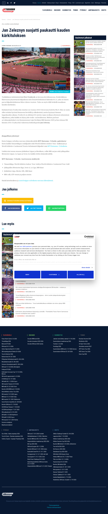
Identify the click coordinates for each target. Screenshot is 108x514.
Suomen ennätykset (7, 422)
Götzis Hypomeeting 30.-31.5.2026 (10, 349)
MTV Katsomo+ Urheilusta (57, 146)
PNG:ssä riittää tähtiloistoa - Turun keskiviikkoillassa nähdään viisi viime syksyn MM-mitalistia (41, 304)
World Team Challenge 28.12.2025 (36, 459)
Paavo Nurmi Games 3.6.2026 (9, 338)
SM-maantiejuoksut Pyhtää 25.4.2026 (11, 351)
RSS (73, 3)
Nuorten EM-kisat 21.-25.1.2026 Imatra (37, 449)
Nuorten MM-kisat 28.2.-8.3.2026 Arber (37, 439)
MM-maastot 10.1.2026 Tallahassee (11, 399)
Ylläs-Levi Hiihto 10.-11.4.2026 (60, 459)
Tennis (75, 12)
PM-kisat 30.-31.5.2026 (7, 346)
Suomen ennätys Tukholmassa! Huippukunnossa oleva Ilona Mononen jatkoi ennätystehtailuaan (95, 57)
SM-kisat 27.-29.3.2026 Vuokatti (36, 433)
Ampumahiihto (94, 12)
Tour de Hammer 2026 (7, 354)
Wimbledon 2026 (83, 341)
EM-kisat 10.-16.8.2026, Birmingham (11, 367)
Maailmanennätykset (7, 425)
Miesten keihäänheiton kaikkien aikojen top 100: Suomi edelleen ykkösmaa (95, 42)
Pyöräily (83, 12)
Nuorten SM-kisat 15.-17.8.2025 (10, 404)
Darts (92, 3)
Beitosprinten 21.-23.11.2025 (60, 469)
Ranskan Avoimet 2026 (85, 338)
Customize (54, 274)
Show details (86, 267)
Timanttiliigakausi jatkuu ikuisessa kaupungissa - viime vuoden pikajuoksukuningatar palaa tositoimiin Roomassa (40, 296)
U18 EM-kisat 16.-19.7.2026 (9, 379)
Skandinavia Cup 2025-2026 (60, 451)
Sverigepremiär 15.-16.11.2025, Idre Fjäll (38, 454)
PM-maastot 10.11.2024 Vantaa (10, 420)
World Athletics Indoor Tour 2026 (10, 391)
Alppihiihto (87, 3)
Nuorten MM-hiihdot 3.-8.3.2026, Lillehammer (64, 444)
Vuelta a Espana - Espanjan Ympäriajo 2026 (13, 439)
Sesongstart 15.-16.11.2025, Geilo (36, 456)
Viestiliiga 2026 (57, 346)
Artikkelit (44, 3)
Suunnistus (66, 12)
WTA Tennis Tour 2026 (84, 351)
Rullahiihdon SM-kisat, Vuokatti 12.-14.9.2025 (64, 479)
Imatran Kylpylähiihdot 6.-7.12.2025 (62, 477)
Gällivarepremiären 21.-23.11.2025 (62, 467)
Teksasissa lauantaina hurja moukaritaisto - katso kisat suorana (94, 71)
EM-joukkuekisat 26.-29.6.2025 (9, 412)
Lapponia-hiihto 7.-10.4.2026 (60, 436)
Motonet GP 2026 (6, 344)
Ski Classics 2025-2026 (59, 449)
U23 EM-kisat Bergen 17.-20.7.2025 (10, 409)
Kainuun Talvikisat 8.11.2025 (60, 472)
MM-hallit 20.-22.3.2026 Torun (9, 386)
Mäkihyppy (97, 3)
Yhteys (69, 3)
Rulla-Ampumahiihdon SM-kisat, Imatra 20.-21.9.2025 (38, 462)
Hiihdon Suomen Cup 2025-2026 (61, 441)
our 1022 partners (26, 246)
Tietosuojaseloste (54, 505)
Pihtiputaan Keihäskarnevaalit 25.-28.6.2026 (13, 359)
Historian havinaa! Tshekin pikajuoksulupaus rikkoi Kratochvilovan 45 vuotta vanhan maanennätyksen (40, 280)
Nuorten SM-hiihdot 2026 (59, 464)
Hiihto (103, 12)
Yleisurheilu (47, 12)
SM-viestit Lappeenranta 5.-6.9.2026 (11, 376)
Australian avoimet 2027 (85, 346)
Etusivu (34, 3)
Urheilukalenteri (63, 3)
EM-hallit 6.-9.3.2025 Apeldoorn (10, 414)
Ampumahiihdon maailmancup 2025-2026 (38, 441)
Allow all (81, 274)
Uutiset (39, 3)
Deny (27, 274)
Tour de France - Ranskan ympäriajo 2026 (12, 436)
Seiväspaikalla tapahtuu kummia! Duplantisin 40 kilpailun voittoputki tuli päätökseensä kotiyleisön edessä (95, 50)
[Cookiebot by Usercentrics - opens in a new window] (86, 237)
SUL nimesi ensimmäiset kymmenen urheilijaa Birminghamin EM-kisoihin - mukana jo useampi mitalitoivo (41, 288)
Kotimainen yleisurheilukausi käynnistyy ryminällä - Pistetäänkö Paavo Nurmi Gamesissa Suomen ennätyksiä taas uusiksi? (42, 312)
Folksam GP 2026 (6, 369)
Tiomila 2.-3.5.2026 (58, 344)
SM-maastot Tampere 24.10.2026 (10, 384)
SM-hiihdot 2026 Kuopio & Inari (61, 454)
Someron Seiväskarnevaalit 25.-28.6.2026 (12, 364)
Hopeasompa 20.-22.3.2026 (60, 462)
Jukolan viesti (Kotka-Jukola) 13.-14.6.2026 (64, 338)
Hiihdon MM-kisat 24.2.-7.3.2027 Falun (62, 456)
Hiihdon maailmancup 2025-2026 (61, 439)
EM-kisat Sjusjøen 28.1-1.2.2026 (36, 446)
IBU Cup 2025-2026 (32, 444)
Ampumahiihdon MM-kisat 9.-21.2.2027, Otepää (40, 466)
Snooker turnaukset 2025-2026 (35, 341)
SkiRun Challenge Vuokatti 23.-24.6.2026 (63, 433)
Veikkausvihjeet (51, 3)
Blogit (57, 3)
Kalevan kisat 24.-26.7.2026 (9, 356)
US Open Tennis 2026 (84, 344)
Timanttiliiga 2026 (6, 341)
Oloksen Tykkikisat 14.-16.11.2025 (61, 474)
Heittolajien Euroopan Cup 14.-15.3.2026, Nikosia (12, 373)
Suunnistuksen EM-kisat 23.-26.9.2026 (63, 351)
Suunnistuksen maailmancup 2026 (62, 341)
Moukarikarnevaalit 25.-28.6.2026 (10, 361)
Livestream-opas (79, 3)
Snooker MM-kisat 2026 (34, 338)
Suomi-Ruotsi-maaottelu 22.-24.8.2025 (12, 402)
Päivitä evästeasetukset (54, 507)
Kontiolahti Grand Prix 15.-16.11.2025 (37, 451)
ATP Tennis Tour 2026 (84, 349)
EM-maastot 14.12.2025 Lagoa (9, 394)
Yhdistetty (103, 3)
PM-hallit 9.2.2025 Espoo (8, 417)
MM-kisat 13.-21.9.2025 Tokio (9, 396)
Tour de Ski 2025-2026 (59, 446)
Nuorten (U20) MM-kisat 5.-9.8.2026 (11, 389)
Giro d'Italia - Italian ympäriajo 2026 (11, 433)
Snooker (57, 12)
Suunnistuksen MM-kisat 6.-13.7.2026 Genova (64, 349)
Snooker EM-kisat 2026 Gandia (35, 344)
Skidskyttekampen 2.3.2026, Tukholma (37, 436)
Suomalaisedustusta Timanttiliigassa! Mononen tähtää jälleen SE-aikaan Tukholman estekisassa (95, 65)
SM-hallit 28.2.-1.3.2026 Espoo (9, 381)
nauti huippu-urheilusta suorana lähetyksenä (36, 180)
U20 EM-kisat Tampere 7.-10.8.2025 (11, 407)
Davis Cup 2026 (83, 354)
